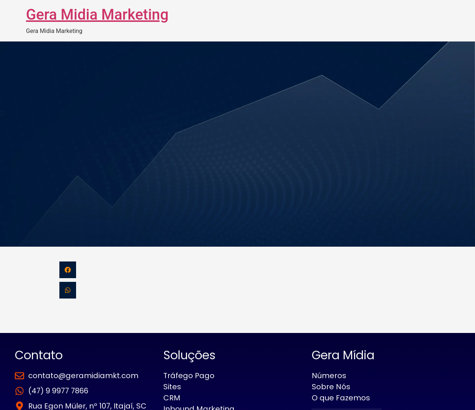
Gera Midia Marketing (97, 14)
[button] (67, 269)
